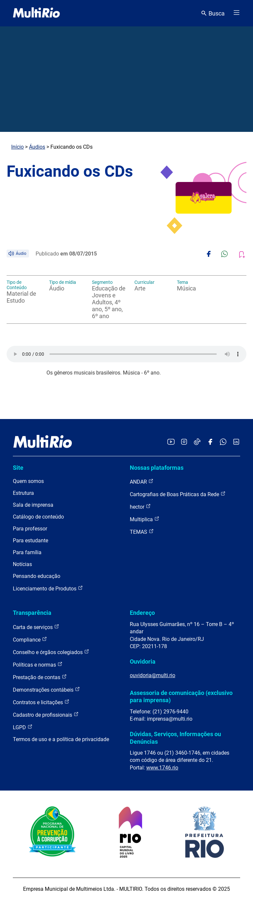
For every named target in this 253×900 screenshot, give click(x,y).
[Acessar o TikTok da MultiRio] (197, 442)
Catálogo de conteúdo (38, 517)
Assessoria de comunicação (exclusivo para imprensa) (181, 696)
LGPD (23, 727)
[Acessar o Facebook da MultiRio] (210, 442)
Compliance (30, 639)
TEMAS (142, 531)
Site (18, 467)
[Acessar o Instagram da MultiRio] (184, 442)
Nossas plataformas (156, 467)
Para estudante (30, 540)
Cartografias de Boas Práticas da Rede (178, 494)
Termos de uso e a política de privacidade (61, 739)
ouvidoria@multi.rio (152, 675)
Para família (27, 552)
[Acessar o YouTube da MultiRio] (171, 442)
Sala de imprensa (33, 505)
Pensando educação (36, 576)
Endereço (142, 612)
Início (17, 147)
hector (140, 506)
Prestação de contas (40, 677)
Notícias (22, 564)
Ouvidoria (142, 661)
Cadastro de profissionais (46, 714)
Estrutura (23, 493)
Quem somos (28, 481)
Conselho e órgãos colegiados (51, 651)
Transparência (32, 612)
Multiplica (144, 519)
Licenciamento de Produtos (48, 588)
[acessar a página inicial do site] (36, 13)
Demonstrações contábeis (46, 689)
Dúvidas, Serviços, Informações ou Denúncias (175, 738)
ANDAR (142, 481)
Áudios (37, 147)
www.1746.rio (162, 768)
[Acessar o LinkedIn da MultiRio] (236, 442)
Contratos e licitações (41, 702)
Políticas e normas (38, 664)
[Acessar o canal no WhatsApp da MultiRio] (223, 442)
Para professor (30, 528)
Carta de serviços (36, 626)
